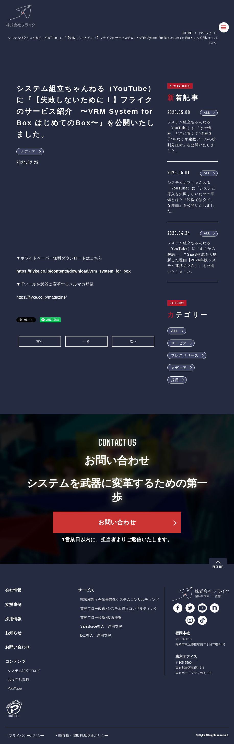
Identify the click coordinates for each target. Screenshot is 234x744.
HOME (187, 33)
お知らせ (205, 33)
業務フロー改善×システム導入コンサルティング (118, 608)
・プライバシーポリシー (24, 736)
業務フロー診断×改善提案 (101, 617)
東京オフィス (186, 656)
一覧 (86, 341)
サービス (179, 343)
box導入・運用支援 (95, 635)
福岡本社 (183, 633)
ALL (207, 112)
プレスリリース (185, 355)
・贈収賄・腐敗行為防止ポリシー (81, 736)
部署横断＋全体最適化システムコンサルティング (119, 600)
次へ (133, 341)
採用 (175, 380)
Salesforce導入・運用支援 (101, 626)
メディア (28, 151)
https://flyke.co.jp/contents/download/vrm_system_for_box (73, 271)
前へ (39, 341)
